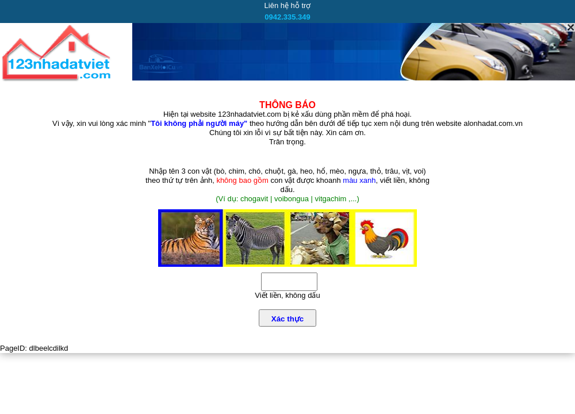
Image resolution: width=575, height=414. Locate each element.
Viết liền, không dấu (287, 295)
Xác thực (287, 319)
